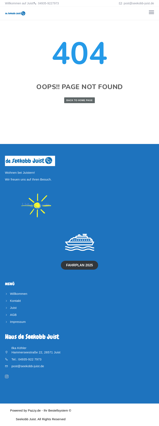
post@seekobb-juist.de (139, 3)
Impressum (18, 321)
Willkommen (18, 293)
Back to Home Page (79, 100)
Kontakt (15, 300)
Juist (13, 307)
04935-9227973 (48, 3)
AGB (13, 314)
